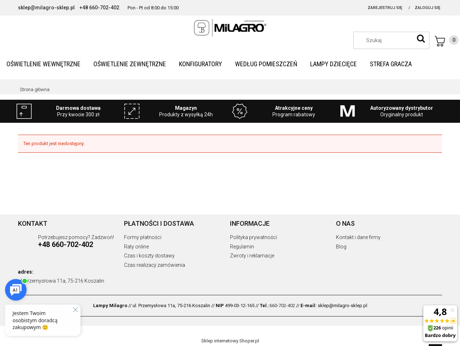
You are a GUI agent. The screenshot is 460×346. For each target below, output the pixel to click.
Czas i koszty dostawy (149, 256)
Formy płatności (142, 237)
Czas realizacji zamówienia (154, 265)
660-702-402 (282, 305)
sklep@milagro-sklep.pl (46, 7)
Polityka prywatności (253, 237)
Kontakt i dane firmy (358, 237)
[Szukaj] (420, 38)
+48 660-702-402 (99, 7)
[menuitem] (43, 64)
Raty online (136, 247)
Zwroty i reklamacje (252, 256)
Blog (341, 247)
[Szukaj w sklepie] (395, 40)
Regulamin (242, 247)
